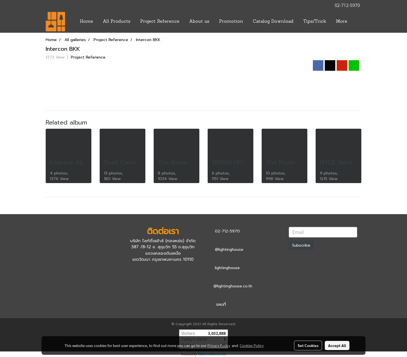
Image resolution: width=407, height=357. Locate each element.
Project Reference (159, 21)
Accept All (337, 345)
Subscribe (301, 245)
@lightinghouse (229, 249)
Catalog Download (273, 21)
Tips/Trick (314, 21)
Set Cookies (308, 345)
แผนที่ (221, 304)
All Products (116, 21)
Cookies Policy (252, 345)
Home (86, 21)
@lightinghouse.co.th (232, 286)
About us (199, 21)
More (341, 21)
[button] (357, 21)
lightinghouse (227, 268)
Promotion (231, 21)
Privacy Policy (218, 345)
